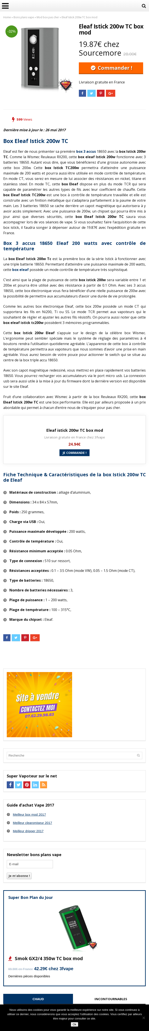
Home (7, 17)
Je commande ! (74, 453)
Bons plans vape (24, 17)
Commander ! (114, 67)
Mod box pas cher (48, 17)
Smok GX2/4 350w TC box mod (48, 958)
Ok (74, 1024)
